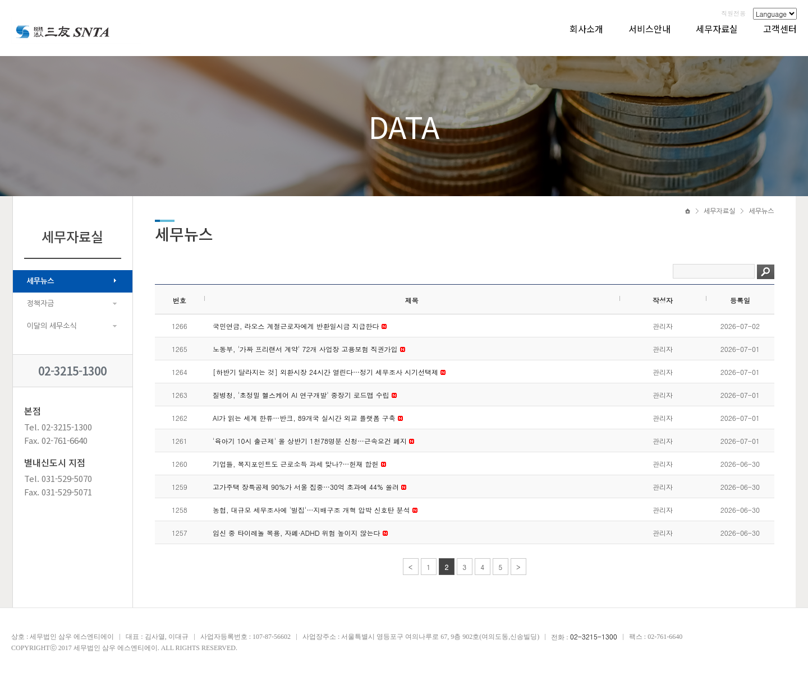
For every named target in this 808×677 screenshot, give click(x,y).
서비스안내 (649, 28)
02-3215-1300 (72, 371)
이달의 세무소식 (52, 326)
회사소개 (586, 28)
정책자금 (40, 303)
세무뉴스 (40, 281)
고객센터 (780, 28)
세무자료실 (717, 28)
